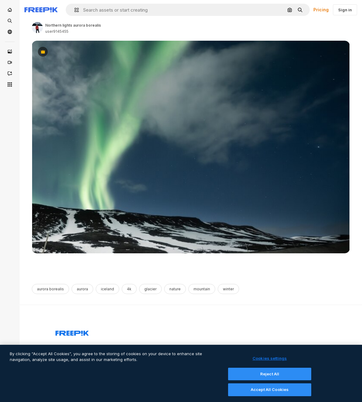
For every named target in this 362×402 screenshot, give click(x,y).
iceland (107, 289)
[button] (74, 10)
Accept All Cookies (270, 392)
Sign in (345, 9)
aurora (82, 289)
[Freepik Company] (72, 331)
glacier (150, 289)
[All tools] (10, 84)
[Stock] (10, 21)
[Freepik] (41, 9)
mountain (202, 289)
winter (228, 289)
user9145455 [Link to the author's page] (56, 31)
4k (129, 289)
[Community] (10, 32)
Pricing (321, 9)
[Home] (10, 10)
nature (175, 289)
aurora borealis (50, 289)
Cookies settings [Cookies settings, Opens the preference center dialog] (270, 361)
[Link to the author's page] (37, 27)
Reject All (269, 376)
